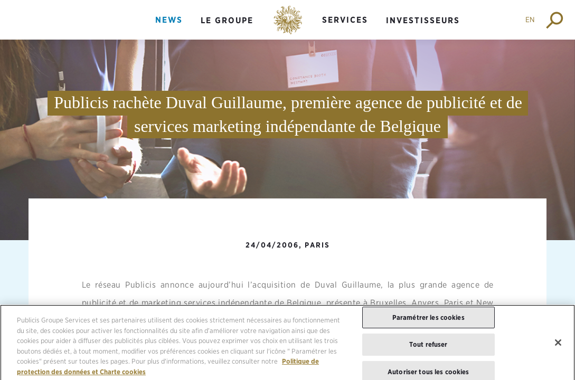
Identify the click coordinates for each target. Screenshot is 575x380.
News (169, 20)
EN (530, 19)
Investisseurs (423, 20)
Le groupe (227, 20)
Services (345, 20)
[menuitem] (169, 29)
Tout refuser (428, 349)
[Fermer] (558, 346)
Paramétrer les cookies (428, 321)
